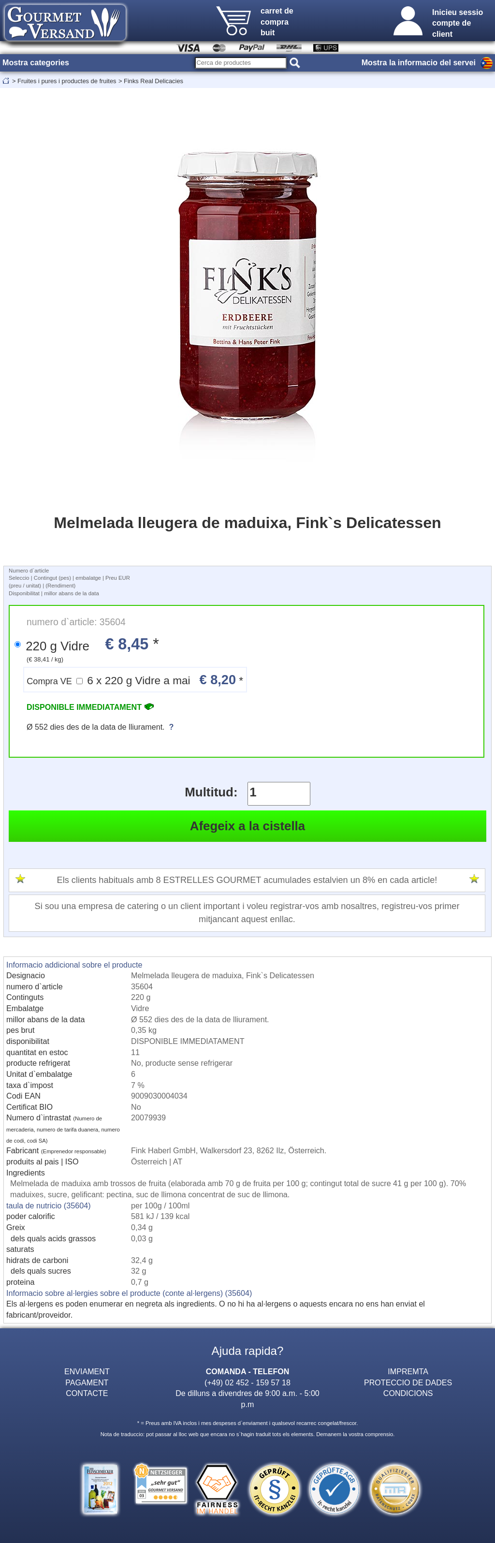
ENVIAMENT (87, 1371)
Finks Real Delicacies (153, 81)
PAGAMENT (86, 1382)
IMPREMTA (408, 1371)
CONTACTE (87, 1393)
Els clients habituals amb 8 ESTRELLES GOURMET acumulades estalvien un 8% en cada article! (247, 880)
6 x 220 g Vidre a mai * (135, 679)
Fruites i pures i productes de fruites (66, 81)
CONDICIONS (408, 1393)
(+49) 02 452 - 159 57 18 (247, 1382)
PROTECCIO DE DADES (408, 1382)
